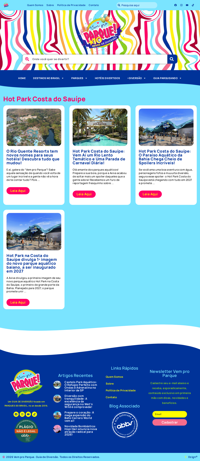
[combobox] (136, 5)
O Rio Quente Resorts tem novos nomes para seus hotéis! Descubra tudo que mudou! (33, 156)
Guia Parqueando (167, 78)
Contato (94, 5)
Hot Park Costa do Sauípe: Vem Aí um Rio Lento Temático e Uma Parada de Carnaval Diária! (99, 156)
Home (22, 78)
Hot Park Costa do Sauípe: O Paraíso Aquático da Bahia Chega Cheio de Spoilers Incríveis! (165, 156)
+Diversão (136, 78)
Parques (79, 78)
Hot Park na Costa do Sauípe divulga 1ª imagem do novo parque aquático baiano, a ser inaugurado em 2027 (31, 263)
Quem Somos (35, 5)
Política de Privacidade (71, 5)
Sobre (50, 5)
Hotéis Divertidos (107, 78)
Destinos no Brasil (48, 78)
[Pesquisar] (172, 59)
